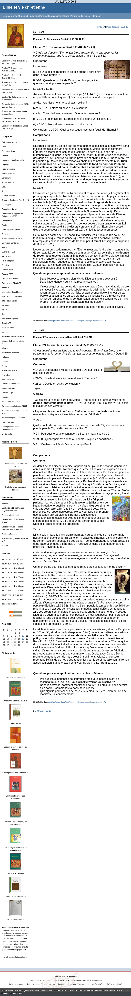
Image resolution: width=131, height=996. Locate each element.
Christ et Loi (7, 221)
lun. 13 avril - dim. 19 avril (12, 559)
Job (3, 314)
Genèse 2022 (7, 274)
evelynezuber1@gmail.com (15, 957)
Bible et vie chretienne (24, 7)
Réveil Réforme (8, 173)
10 (23, 636)
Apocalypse (6, 205)
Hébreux (5, 287)
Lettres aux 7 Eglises (15, 873)
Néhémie (5, 357)
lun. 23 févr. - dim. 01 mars (13, 590)
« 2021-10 (100, 27)
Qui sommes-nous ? (10, 142)
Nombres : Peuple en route (13, 160)
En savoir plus (16, 993)
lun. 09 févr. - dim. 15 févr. (12, 599)
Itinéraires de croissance (15, 678)
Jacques (5, 305)
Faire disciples (8, 261)
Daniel (4, 225)
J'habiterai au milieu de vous (15, 701)
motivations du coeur (10, 353)
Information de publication (12, 292)
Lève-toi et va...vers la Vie (15, 897)
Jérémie (5, 310)
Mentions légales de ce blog (44, 984)
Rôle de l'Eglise (8, 393)
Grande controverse (10, 279)
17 (23, 639)
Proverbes (6, 375)
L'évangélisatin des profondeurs (15, 773)
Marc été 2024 (8, 328)
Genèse (5, 156)
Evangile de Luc (8, 252)
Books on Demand (9, 534)
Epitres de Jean (8, 151)
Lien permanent (83, 321)
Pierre (4, 366)
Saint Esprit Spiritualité (11, 402)
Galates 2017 (7, 270)
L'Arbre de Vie (15, 724)
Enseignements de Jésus (12, 238)
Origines (5, 164)
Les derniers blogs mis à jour (41, 980)
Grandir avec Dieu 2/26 (11, 283)
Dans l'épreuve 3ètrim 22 (12, 230)
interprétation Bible (9, 301)
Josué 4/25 (6, 323)
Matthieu (5, 332)
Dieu (4, 147)
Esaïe (4, 247)
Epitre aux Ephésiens (10, 243)
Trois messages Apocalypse (13, 418)
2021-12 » (125, 27)
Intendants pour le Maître (12, 296)
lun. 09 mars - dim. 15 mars (13, 582)
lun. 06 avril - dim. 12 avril (12, 564)
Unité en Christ (8, 422)
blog (119, 984)
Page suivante (44, 711)
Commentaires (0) (98, 321)
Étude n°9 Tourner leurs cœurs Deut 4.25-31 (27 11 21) (62, 337)
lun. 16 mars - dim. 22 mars (13, 577)
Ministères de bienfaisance (13, 336)
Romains (5, 397)
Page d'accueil (112, 27)
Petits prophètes (8, 169)
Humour (5, 503)
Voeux (4, 187)
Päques (5, 362)
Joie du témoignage (10, 319)
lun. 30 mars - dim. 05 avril (13, 568)
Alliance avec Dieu (9, 196)
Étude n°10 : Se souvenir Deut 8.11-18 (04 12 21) (59, 39)
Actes (4, 191)
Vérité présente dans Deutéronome (62, 321)
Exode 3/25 (6, 256)
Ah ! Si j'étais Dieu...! (15, 920)
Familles (5, 265)
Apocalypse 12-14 (9, 209)
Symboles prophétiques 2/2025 (14, 406)
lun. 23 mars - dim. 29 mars (13, 573)
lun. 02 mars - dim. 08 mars (13, 586)
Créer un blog (59, 976)
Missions (5, 348)
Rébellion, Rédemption (11, 384)
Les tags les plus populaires (90, 980)
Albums (5, 546)
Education (6, 234)
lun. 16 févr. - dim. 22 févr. (12, 595)
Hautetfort (73, 976)
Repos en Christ (8, 388)
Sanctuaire (6, 178)
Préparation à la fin (9, 370)
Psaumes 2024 (8, 379)
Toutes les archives (10, 604)
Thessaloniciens (8, 182)
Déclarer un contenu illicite (20, 984)
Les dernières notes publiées (66, 980)
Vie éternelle (7, 434)
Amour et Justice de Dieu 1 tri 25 (15, 200)
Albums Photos (9, 442)
